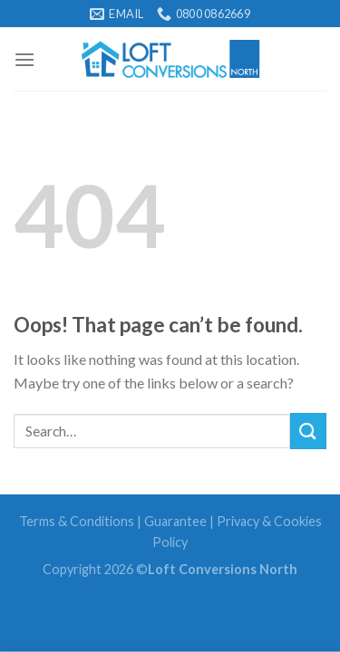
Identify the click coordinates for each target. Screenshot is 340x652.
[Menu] (24, 59)
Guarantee (175, 521)
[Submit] (308, 430)
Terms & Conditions (76, 521)
